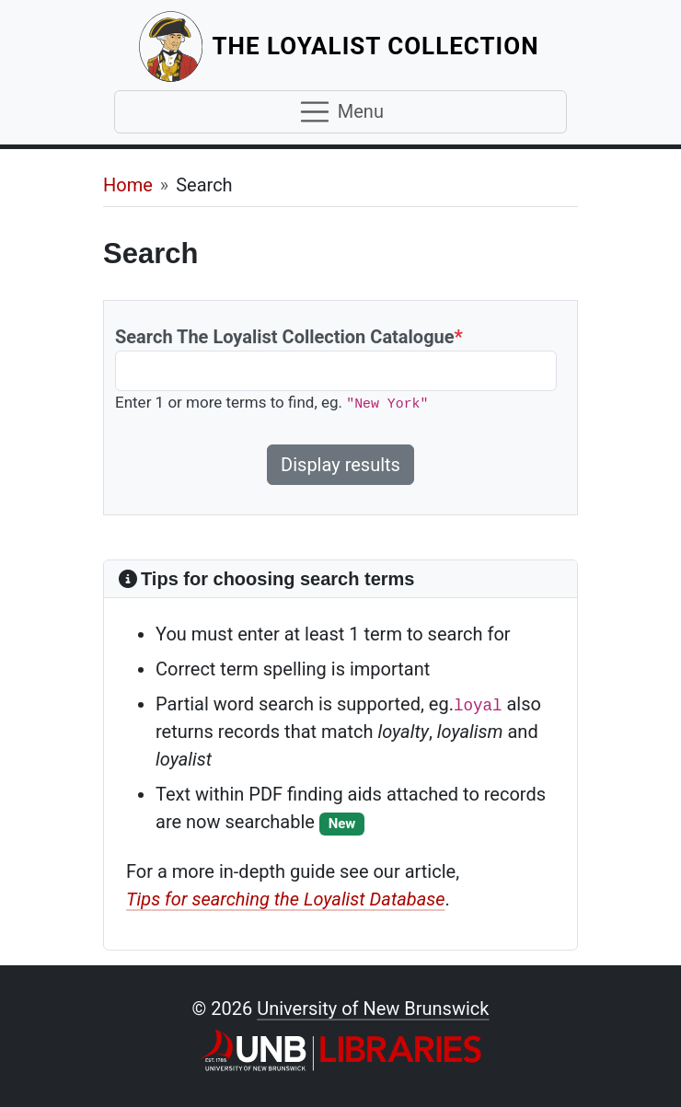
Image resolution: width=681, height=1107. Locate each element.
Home (128, 185)
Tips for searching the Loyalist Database (285, 899)
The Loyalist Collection (378, 45)
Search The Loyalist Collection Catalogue (289, 337)
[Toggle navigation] (340, 112)
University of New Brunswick (373, 1008)
